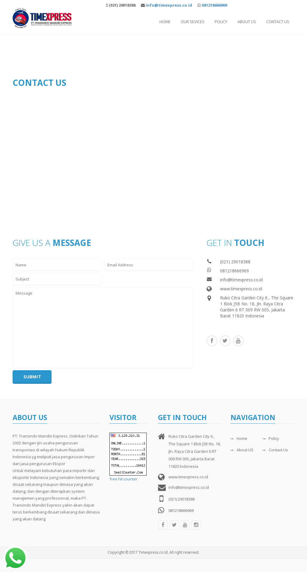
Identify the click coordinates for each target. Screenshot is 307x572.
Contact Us (277, 21)
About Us (246, 21)
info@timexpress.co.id (241, 280)
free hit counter (123, 479)
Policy (221, 21)
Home (165, 21)
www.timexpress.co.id (241, 289)
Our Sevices (192, 21)
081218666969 (214, 5)
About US (242, 449)
